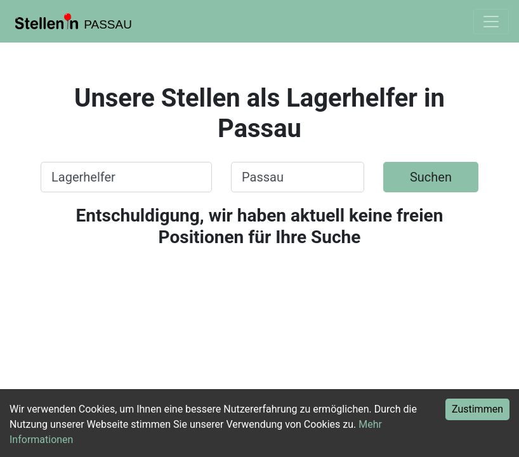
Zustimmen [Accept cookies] (477, 409)
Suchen (431, 177)
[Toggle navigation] (491, 21)
